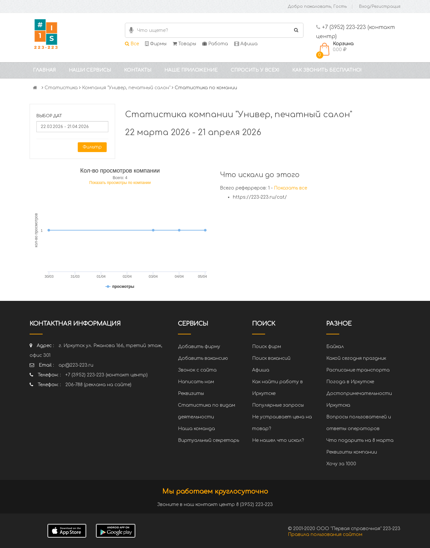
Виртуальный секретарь (208, 440)
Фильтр (92, 147)
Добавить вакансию (203, 358)
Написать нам (196, 381)
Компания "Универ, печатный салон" (126, 87)
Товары (184, 43)
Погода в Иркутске (350, 381)
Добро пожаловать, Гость (317, 6)
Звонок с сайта (197, 370)
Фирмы (156, 43)
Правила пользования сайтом (325, 534)
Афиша (246, 43)
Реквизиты (191, 393)
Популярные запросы (278, 405)
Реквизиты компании (351, 452)
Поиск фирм (266, 346)
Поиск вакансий (271, 358)
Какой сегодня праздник (356, 358)
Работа (215, 43)
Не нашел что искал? (278, 440)
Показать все (290, 188)
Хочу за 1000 (341, 463)
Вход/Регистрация (379, 6)
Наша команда (196, 428)
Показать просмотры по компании (120, 182)
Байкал (335, 346)
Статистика (61, 87)
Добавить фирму (199, 346)
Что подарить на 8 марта (360, 440)
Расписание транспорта (358, 370)
